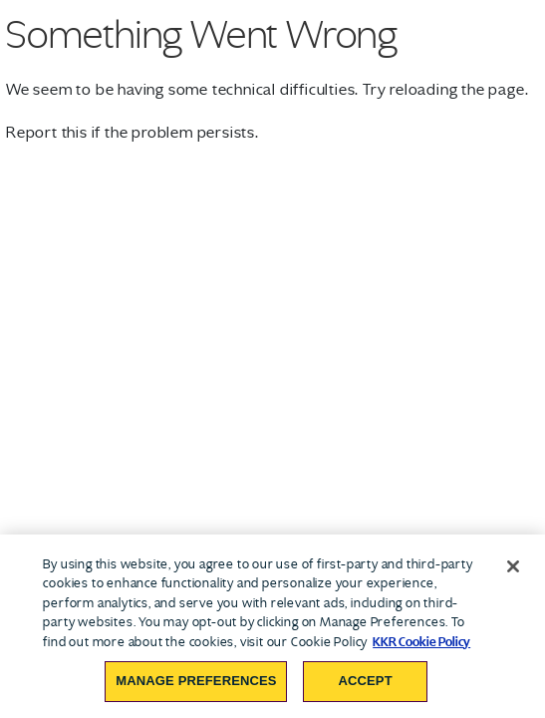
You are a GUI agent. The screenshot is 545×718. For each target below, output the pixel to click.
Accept (365, 680)
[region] (272, 626)
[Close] (513, 566)
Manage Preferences (196, 680)
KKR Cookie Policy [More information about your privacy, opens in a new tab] (421, 641)
